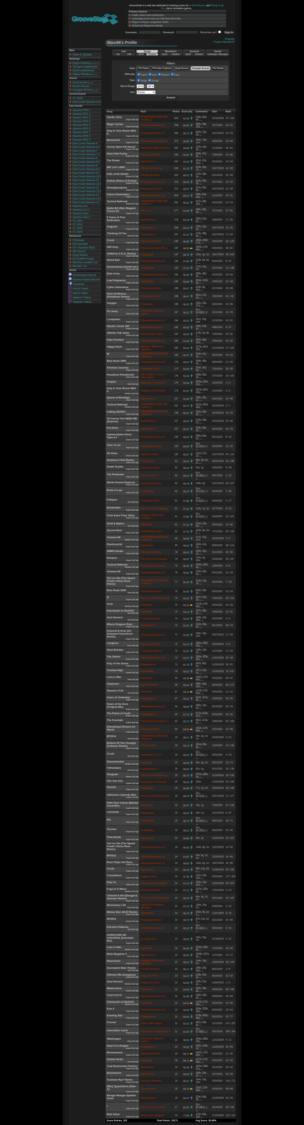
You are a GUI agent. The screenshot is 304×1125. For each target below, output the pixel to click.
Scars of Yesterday (118, 697)
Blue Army (113, 273)
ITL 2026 (78, 98)
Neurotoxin (113, 960)
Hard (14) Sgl (133, 739)
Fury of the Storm (117, 663)
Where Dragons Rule (119, 624)
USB (129, 54)
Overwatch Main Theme (121, 967)
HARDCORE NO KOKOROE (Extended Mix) (120, 937)
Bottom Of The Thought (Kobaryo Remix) (121, 744)
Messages (223, 54)
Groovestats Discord (82, 275)
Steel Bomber (115, 649)
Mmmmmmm (115, 1052)
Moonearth (113, 140)
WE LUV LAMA (116, 167)
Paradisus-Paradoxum (120, 374)
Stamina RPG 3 (82, 117)
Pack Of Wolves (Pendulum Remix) (118, 295)
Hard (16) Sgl (133, 384)
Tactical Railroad (117, 201)
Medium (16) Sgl (132, 394)
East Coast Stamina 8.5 (86, 161)
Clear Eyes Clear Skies (121, 515)
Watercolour (114, 988)
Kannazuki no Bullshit (120, 610)
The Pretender (115, 474)
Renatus (112, 557)
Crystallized (114, 875)
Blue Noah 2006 (116, 360)
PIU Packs (218, 68)
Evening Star (115, 1015)
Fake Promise (115, 339)
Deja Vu (111, 882)
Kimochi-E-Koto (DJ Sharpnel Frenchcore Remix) (120, 633)
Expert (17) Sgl (132, 142)
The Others (113, 656)
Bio (118, 54)
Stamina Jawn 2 (82, 217)
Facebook (76, 284)
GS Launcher (80, 243)
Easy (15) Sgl (133, 645)
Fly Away (112, 311)
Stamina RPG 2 (82, 113)
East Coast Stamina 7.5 (86, 154)
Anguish (112, 226)
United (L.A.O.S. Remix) (121, 253)
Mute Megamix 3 (117, 953)
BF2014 (111, 736)
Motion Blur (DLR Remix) (122, 912)
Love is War (114, 677)
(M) (92, 63)
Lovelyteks (113, 319)
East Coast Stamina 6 (85, 143)
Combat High (115, 670)
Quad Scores (181, 68)
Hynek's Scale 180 (118, 326)
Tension (112, 829)
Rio (109, 819)
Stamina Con (80, 206)
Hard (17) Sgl (133, 236)
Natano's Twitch (80, 297)
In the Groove (197, 5)
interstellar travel (117, 1030)
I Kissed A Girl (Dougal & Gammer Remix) (122, 897)
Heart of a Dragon (118, 1045)
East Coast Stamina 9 (85, 165)
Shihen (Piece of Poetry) (121, 180)
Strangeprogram (117, 187)
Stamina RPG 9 (82, 139)
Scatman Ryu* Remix (120, 1079)
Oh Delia (112, 453)
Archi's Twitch (78, 288)
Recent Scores (81, 86)
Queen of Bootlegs (118, 397)
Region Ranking (82, 74)
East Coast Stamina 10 (86, 172)
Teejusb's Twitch (80, 301)
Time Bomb (114, 837)
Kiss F (111, 1008)
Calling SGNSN (116, 411)
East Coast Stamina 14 (86, 202)
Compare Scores (82, 89)
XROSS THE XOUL (118, 332)
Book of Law (114, 490)
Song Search (80, 254)
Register (230, 38)
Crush (110, 240)
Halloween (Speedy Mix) (121, 794)
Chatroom (113, 683)
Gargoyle (112, 774)
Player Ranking (81, 63)
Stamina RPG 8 (82, 135)
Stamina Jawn (81, 213)
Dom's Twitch (78, 292)
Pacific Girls (114, 117)
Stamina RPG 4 (82, 121)
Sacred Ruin (114, 530)
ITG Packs (143, 68)
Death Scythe (115, 466)
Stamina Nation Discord (84, 279)
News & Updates (82, 54)
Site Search (79, 251)
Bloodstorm (114, 1072)
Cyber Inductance (118, 287)
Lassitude (113, 811)
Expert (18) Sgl (132, 120)
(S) (95, 63)
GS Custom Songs (83, 258)
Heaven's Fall (115, 690)
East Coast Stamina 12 (86, 187)
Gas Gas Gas (115, 780)
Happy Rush (114, 346)
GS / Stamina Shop (84, 247)
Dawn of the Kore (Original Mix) (117, 705)
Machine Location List (85, 262)
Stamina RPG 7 (82, 132)
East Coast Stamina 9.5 (86, 169)
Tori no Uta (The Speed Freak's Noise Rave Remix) (121, 581)
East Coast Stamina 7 (85, 150)
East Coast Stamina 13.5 (87, 198)
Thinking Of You (117, 233)
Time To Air (114, 445)
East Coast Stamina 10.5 (87, 176)
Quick (141, 54)
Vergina (111, 381)
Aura (110, 603)
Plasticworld (114, 544)
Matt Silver (113, 1114)
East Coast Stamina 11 (86, 180)
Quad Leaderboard (83, 70)
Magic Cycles (115, 124)
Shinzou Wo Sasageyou (121, 974)
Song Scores (80, 82)
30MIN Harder (115, 551)
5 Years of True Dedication (116, 219)
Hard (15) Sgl (133, 502)
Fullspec (112, 499)
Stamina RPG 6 (82, 128)
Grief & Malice (115, 523)
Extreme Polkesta (117, 927)
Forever (111, 1022)
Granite (111, 787)
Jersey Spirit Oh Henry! (121, 146)
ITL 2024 (78, 228)
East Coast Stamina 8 (85, 158)
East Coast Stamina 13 (86, 194)
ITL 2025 (78, 231)
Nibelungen (114, 1038)
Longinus (112, 643)
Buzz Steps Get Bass (120, 862)
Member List (80, 266)
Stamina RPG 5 (82, 124)
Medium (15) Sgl (132, 540)
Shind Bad (113, 259)
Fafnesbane (114, 767)
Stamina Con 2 (81, 209)
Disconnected (115, 761)
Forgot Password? (224, 41)
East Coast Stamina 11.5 (87, 183)
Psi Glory (112, 427)
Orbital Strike (115, 1059)
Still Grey (112, 246)
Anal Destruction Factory (122, 1066)
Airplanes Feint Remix (120, 460)
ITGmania (78, 240)
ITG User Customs (161, 68)
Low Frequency (116, 280)
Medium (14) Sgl (132, 764)
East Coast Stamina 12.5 (87, 191)
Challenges (212, 54)
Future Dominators (118, 194)
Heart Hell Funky (117, 153)
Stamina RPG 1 (82, 110)
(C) (98, 63)
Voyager (112, 303)
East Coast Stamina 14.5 (87, 101)
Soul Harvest (115, 617)
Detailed (152, 54)
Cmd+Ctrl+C (114, 995)
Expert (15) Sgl (132, 462)
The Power (113, 160)
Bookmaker (114, 507)
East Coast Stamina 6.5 (86, 147)
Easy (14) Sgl (133, 907)
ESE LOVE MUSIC (118, 174)
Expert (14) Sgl (132, 748)
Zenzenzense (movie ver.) (122, 266)
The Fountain (115, 720)
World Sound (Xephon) (121, 482)
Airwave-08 (113, 537)
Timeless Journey (118, 367)
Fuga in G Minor (116, 888)
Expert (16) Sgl (132, 243)
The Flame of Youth (118, 713)
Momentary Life (116, 905)
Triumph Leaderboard (85, 66)
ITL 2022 (78, 220)
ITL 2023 (78, 224)
